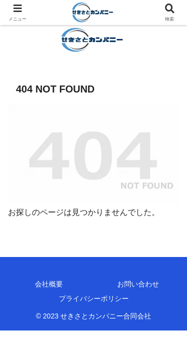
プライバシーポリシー (94, 298)
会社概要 (49, 284)
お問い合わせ (138, 284)
